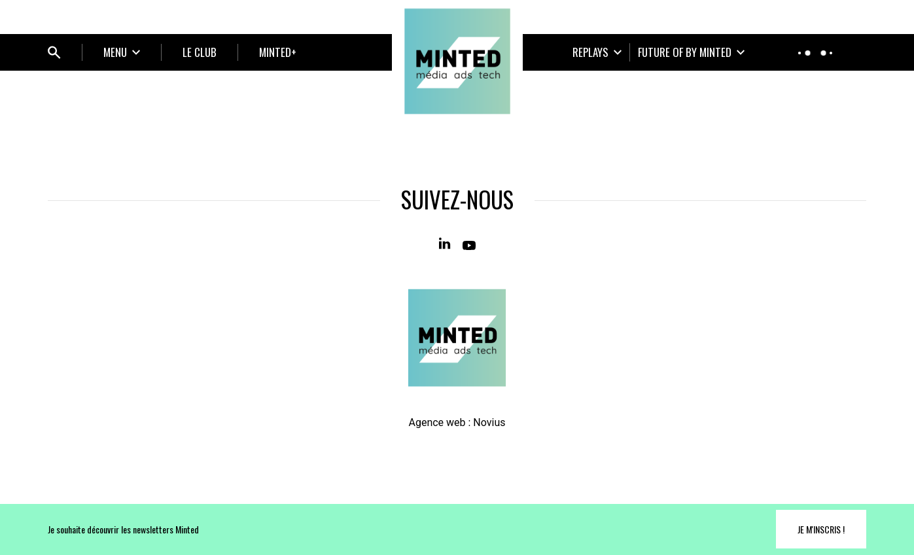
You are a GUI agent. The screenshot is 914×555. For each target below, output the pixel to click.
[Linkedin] (445, 244)
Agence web (436, 422)
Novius (489, 422)
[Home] (457, 61)
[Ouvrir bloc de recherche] (54, 52)
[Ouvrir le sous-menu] (121, 52)
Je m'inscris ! (821, 529)
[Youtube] (469, 244)
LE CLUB (200, 52)
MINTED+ (277, 52)
